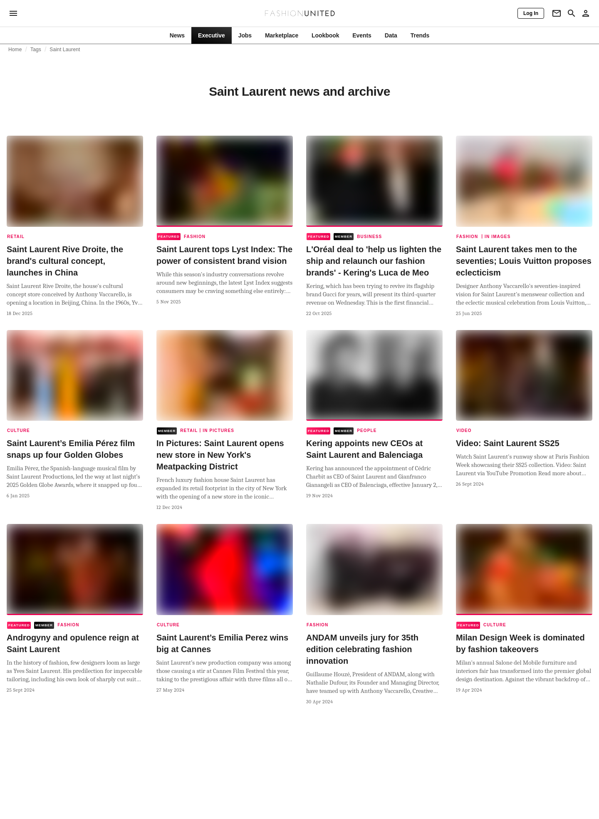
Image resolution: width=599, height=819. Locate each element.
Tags (35, 49)
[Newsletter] (556, 13)
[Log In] (530, 13)
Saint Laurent (65, 49)
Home (15, 49)
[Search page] (571, 13)
